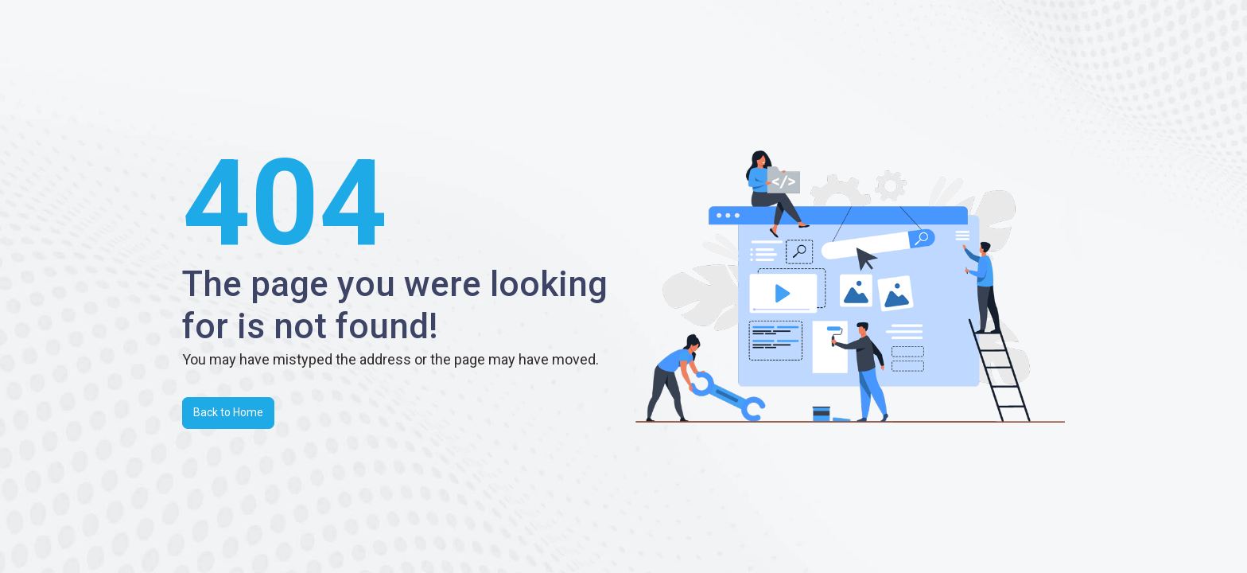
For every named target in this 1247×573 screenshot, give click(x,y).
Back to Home (228, 412)
